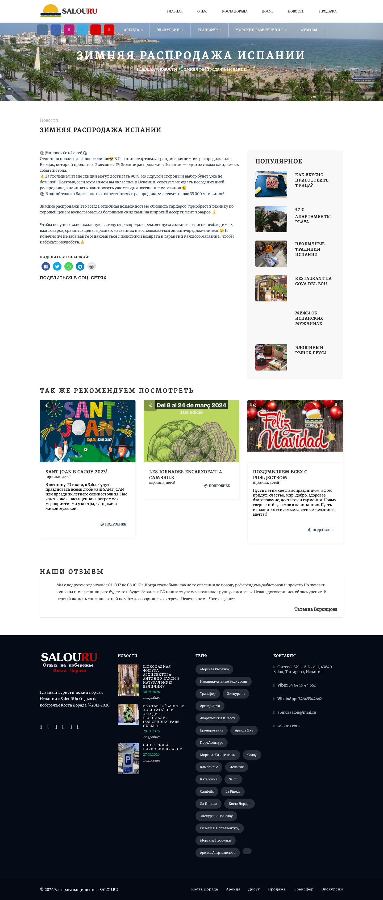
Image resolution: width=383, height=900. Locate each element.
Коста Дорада (234, 11)
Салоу (252, 755)
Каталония (208, 779)
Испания (237, 767)
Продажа (327, 11)
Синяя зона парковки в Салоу (162, 747)
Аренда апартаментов (217, 853)
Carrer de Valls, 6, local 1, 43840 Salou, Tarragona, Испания (302, 669)
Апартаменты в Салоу (217, 718)
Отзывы (309, 30)
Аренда (133, 30)
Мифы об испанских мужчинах (309, 318)
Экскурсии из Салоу (216, 816)
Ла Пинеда (208, 804)
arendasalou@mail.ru (296, 712)
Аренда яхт (244, 730)
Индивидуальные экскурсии (223, 681)
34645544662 (310, 698)
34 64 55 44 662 (302, 685)
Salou (233, 779)
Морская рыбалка (214, 669)
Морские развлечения (261, 30)
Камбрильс (209, 767)
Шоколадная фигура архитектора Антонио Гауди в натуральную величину (161, 676)
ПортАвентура (211, 743)
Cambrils (207, 791)
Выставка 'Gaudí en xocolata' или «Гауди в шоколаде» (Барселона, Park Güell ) (164, 716)
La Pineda (233, 791)
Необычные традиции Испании (310, 249)
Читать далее (222, 598)
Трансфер (210, 30)
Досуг (267, 11)
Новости (296, 11)
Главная (175, 11)
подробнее (113, 524)
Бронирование (211, 730)
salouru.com (288, 726)
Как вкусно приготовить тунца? (312, 180)
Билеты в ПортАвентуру (219, 828)
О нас (202, 11)
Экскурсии (170, 30)
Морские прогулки (215, 840)
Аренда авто (210, 706)
